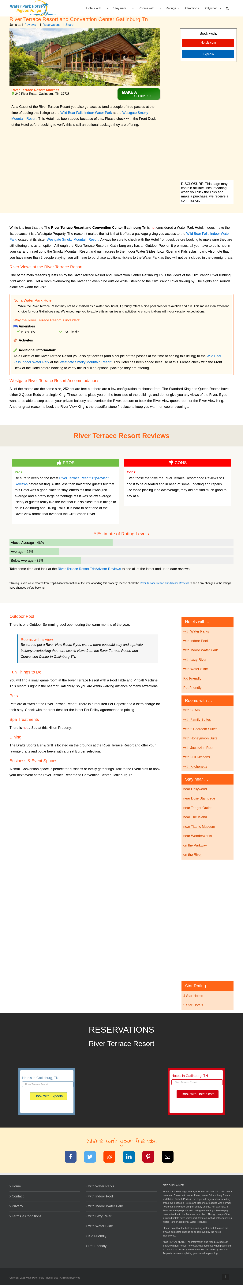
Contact (18, 1196)
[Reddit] (112, 1157)
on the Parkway (195, 845)
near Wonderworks (197, 836)
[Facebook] (73, 1157)
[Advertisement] (207, 122)
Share (69, 24)
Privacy (17, 1206)
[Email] (170, 1157)
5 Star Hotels (193, 1005)
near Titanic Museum (199, 826)
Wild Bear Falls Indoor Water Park (86, 113)
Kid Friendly (192, 678)
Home (16, 1186)
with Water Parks (196, 631)
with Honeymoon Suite (200, 738)
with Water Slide (195, 669)
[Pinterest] (150, 1157)
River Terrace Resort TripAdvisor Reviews (89, 569)
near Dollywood (195, 789)
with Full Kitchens (196, 757)
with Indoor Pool (195, 641)
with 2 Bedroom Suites (200, 729)
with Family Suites (197, 719)
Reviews (30, 24)
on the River (192, 855)
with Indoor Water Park (200, 650)
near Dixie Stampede (199, 798)
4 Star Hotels (193, 996)
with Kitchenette (195, 766)
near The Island (195, 817)
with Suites (191, 710)
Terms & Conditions (26, 1216)
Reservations (51, 24)
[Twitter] (92, 1157)
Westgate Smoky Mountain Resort (73, 239)
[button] (227, 8)
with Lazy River (194, 660)
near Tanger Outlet (197, 808)
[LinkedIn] (131, 1157)
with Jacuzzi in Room (199, 748)
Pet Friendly (192, 688)
